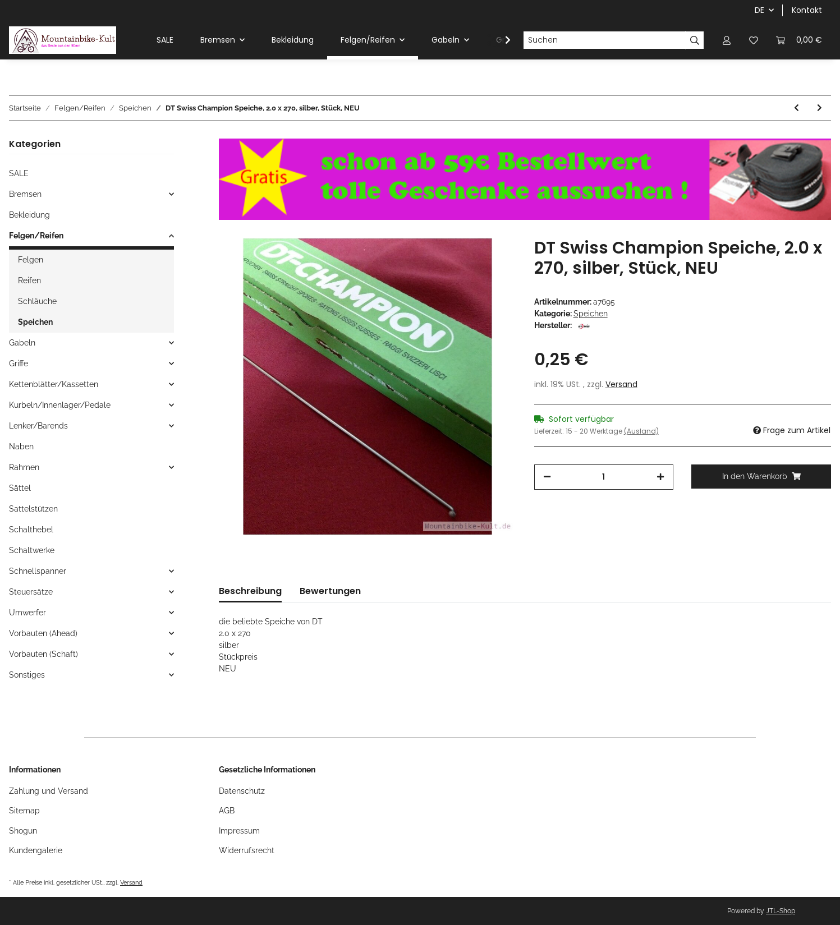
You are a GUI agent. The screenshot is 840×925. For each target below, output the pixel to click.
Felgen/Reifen (36, 235)
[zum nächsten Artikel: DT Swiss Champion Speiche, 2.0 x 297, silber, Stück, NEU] (819, 108)
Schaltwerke (31, 550)
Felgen (30, 259)
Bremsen (25, 194)
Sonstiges (27, 674)
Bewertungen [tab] (330, 591)
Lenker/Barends (38, 425)
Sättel (20, 488)
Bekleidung (29, 214)
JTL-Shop (780, 911)
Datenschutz (242, 790)
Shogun (23, 830)
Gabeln (22, 342)
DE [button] (759, 10)
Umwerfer (27, 612)
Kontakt (807, 10)
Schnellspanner (37, 571)
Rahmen (24, 467)
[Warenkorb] (799, 40)
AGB (227, 810)
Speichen (590, 313)
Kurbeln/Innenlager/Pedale (60, 405)
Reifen (29, 280)
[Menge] (604, 477)
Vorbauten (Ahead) (43, 633)
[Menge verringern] (547, 477)
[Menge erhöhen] (660, 477)
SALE (19, 173)
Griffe (18, 363)
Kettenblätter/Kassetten (53, 384)
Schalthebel (31, 529)
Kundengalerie (35, 850)
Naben (21, 446)
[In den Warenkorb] (761, 476)
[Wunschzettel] (753, 40)
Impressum (239, 830)
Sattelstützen (33, 508)
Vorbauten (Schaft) (43, 654)
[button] (726, 40)
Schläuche (37, 301)
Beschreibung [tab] (250, 591)
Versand (621, 384)
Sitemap (24, 810)
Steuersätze (31, 591)
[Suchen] (604, 40)
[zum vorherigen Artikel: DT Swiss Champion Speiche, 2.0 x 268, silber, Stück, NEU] (796, 108)
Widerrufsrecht (246, 850)
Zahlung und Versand (48, 790)
